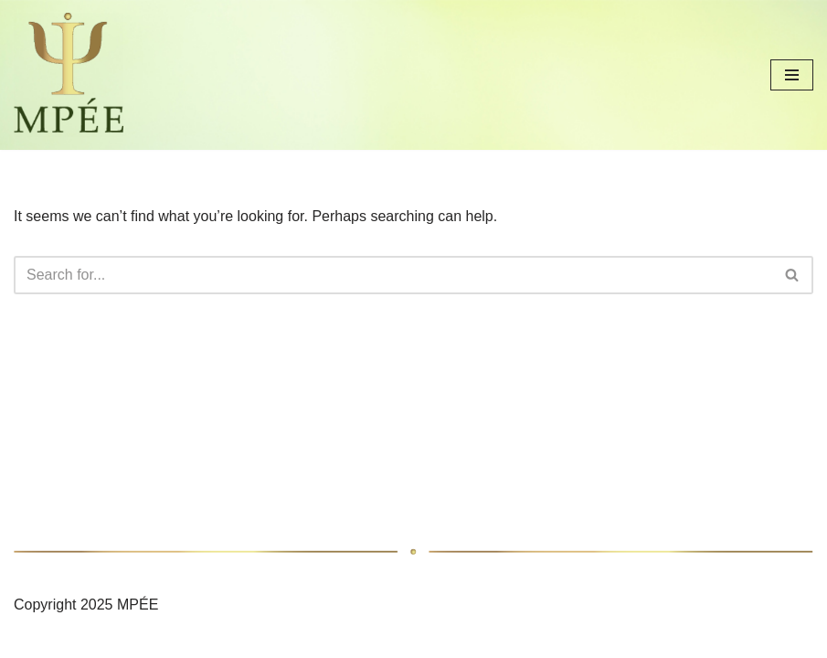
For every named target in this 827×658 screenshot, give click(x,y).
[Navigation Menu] (791, 74)
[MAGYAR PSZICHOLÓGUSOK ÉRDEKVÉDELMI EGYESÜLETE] (68, 75)
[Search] (393, 275)
